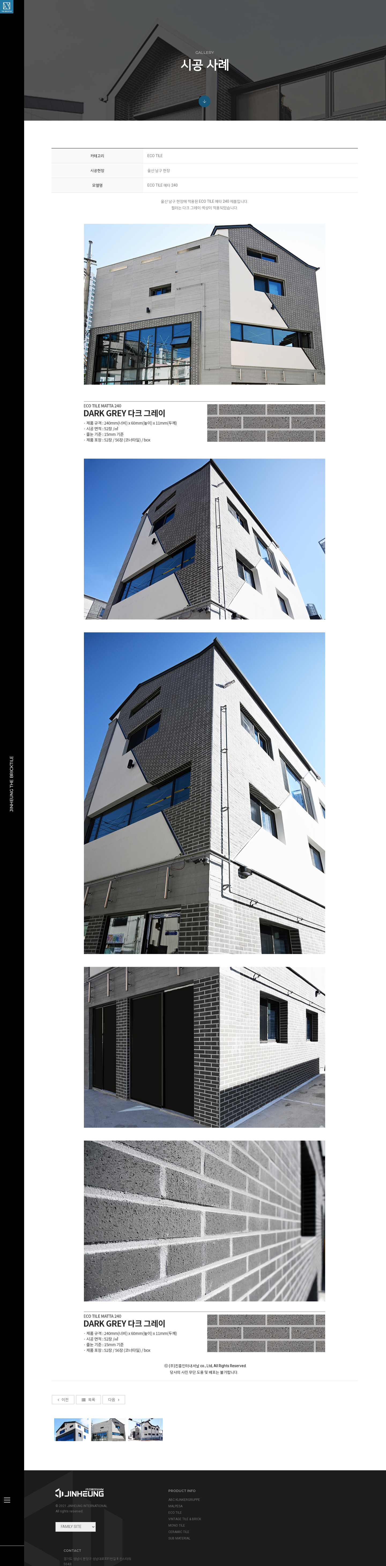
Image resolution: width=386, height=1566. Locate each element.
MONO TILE (174, 1525)
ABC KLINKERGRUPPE (182, 1500)
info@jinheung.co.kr (294, 1514)
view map (275, 1525)
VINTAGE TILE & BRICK (182, 1519)
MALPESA (173, 1506)
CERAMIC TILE (176, 1532)
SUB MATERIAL (177, 1538)
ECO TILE (173, 1513)
